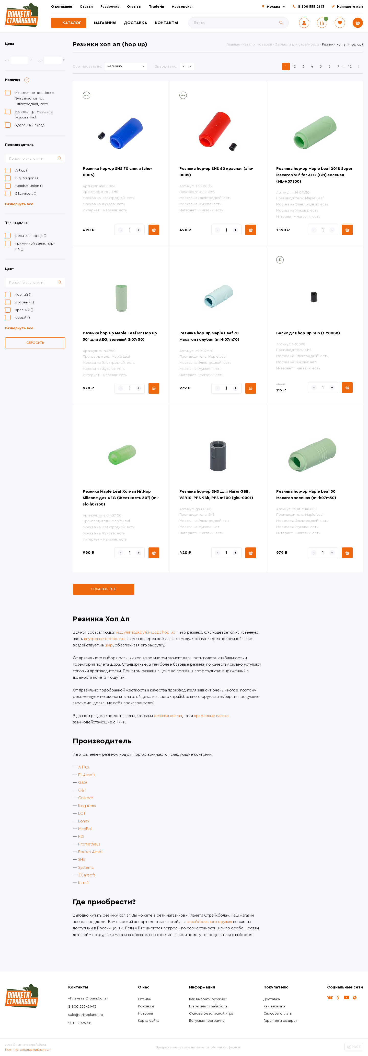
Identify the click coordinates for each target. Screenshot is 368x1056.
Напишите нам (350, 6)
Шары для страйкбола (208, 1006)
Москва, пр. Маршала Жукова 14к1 (34, 114)
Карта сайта (148, 1020)
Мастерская (182, 6)
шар (109, 645)
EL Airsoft (86, 775)
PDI (81, 836)
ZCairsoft (86, 875)
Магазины (105, 23)
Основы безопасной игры (211, 1013)
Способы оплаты (277, 1013)
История (145, 1013)
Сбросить (35, 342)
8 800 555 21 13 (311, 6)
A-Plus (83, 767)
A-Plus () (22, 170)
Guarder (85, 798)
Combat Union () (29, 186)
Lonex (83, 821)
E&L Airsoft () (25, 193)
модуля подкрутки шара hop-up (145, 632)
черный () (23, 294)
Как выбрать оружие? (208, 999)
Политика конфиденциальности (28, 1049)
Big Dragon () (26, 178)
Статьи (86, 6)
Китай (83, 883)
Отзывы (134, 6)
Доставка (135, 23)
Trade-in (156, 6)
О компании (61, 6)
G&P (82, 790)
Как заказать (274, 1006)
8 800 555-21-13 (82, 1006)
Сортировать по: (87, 66)
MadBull (85, 829)
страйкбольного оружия (209, 922)
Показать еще (103, 589)
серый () (22, 318)
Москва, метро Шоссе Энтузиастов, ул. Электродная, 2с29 (34, 98)
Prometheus (89, 844)
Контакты (166, 23)
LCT (82, 813)
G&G (82, 782)
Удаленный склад (29, 125)
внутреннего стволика (104, 639)
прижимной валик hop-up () (35, 246)
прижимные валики (211, 716)
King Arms (87, 806)
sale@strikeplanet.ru (85, 1015)
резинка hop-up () (30, 236)
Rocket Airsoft (91, 852)
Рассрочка (109, 6)
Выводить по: (166, 66)
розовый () (24, 302)
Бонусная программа (207, 1020)
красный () (24, 310)
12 (350, 66)
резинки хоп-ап (168, 716)
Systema (86, 867)
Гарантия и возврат (280, 1020)
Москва (273, 6)
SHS (81, 859)
